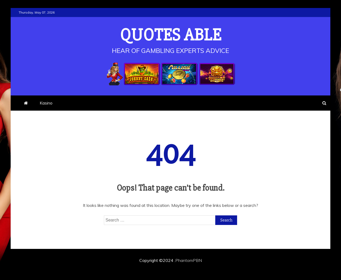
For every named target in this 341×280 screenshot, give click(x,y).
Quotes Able (170, 35)
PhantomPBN (188, 260)
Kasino (46, 103)
